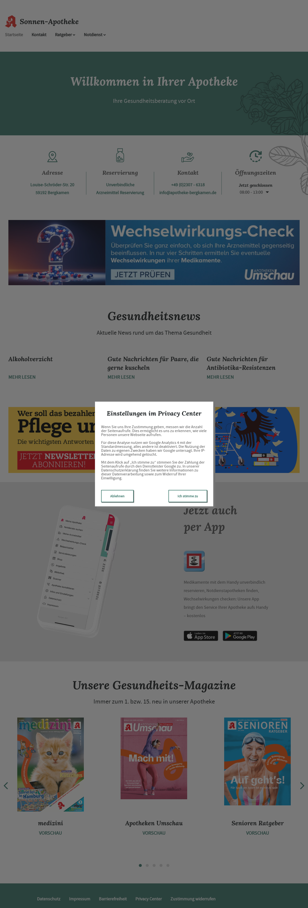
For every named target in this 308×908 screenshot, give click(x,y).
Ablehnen (117, 496)
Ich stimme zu (188, 496)
